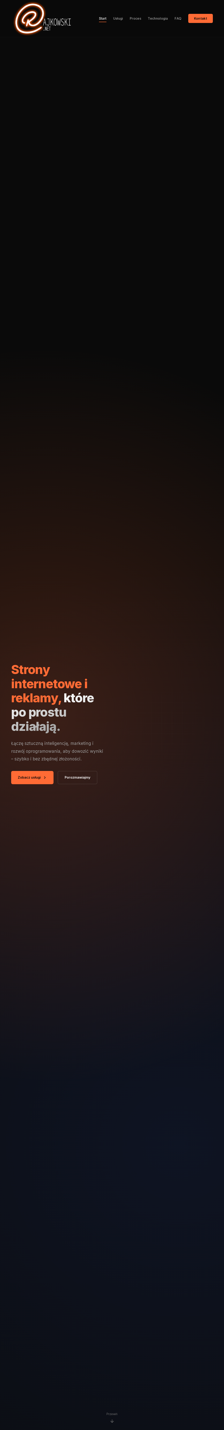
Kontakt (200, 18)
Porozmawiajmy (77, 777)
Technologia (158, 18)
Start (103, 18)
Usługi (118, 18)
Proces (135, 18)
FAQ (178, 18)
